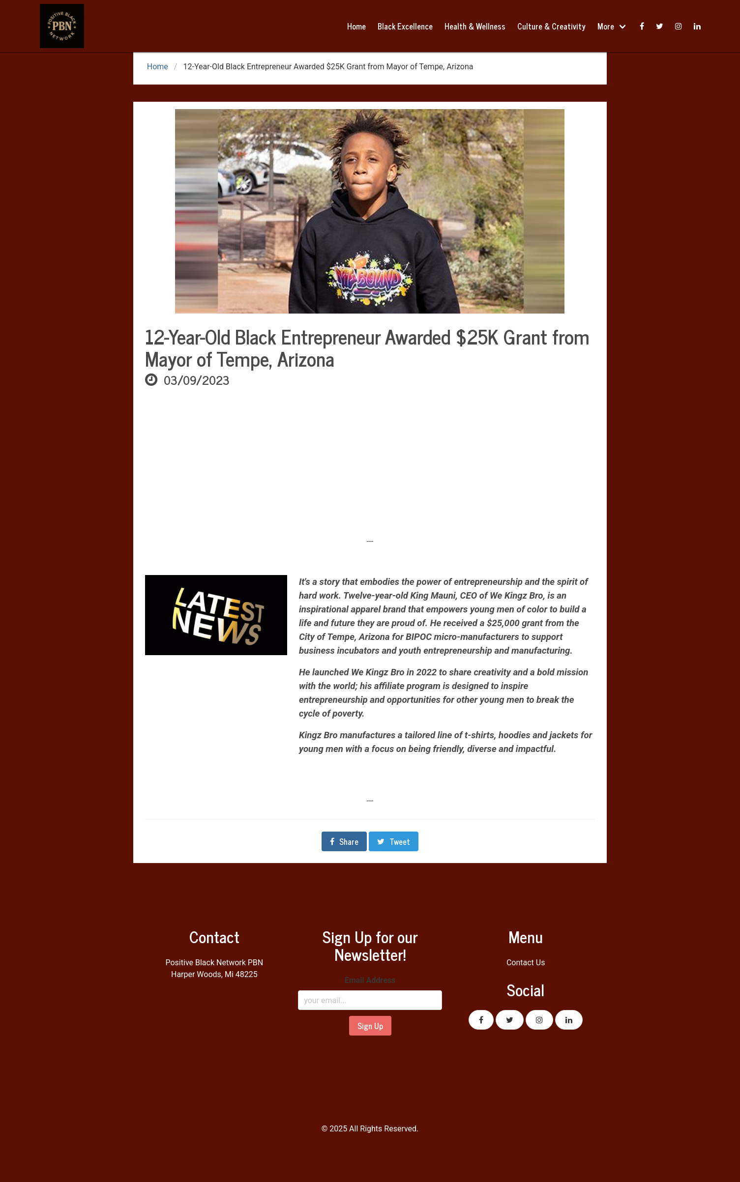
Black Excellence (405, 26)
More (605, 26)
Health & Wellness (474, 26)
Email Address (370, 980)
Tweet (393, 841)
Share (344, 841)
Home (356, 26)
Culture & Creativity (551, 26)
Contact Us (525, 962)
